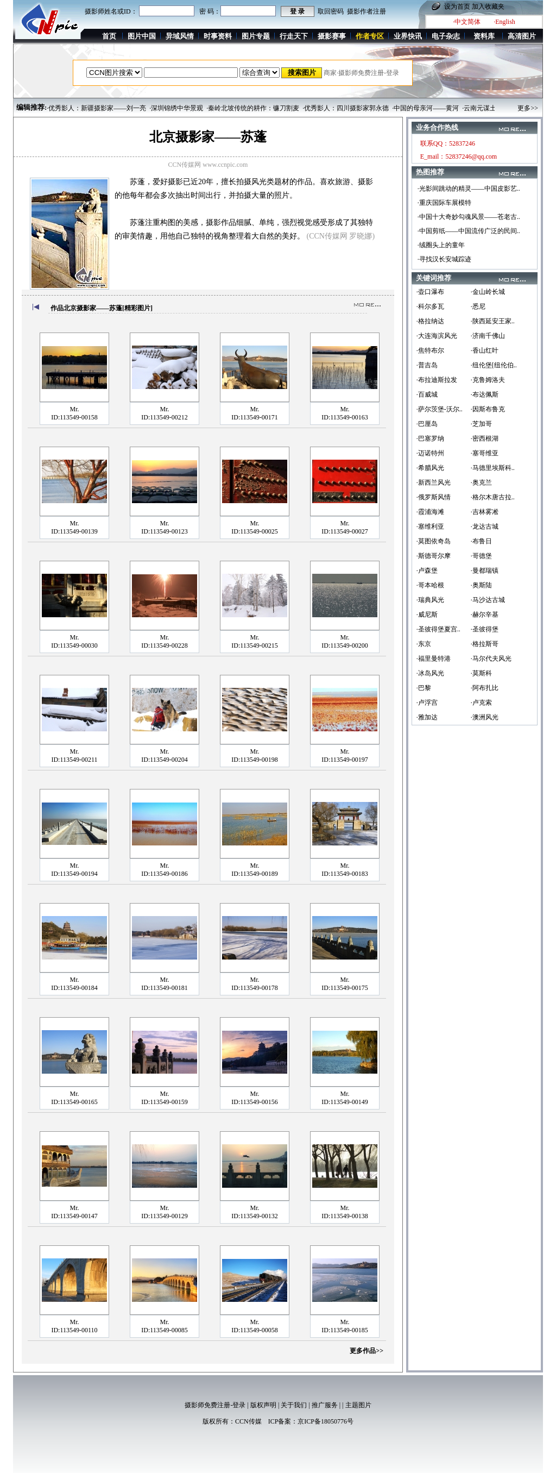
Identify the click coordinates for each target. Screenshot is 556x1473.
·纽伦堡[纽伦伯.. (494, 365)
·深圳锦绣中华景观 (176, 108)
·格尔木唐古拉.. (493, 497)
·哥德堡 (481, 556)
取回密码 (331, 11)
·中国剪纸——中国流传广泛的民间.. (469, 231)
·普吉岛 (427, 365)
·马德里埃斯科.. (493, 468)
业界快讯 (408, 36)
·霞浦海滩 (430, 512)
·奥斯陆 (481, 585)
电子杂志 (446, 36)
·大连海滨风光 (436, 336)
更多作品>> (366, 1351)
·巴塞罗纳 (430, 438)
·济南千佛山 (488, 336)
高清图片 (522, 36)
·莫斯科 (481, 673)
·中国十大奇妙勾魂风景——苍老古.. (469, 217)
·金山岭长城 (488, 292)
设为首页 (457, 6)
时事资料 (218, 36)
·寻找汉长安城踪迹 (444, 259)
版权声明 (263, 1405)
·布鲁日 (481, 541)
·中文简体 (467, 22)
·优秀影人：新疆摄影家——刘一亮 (96, 108)
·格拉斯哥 (484, 644)
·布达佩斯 (484, 394)
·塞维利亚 (430, 526)
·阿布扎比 (484, 688)
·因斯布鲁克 (488, 409)
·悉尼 (478, 306)
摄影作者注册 (366, 11)
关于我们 (294, 1405)
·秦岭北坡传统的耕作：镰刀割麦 (252, 108)
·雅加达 (427, 717)
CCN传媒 (248, 1421)
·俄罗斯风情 (433, 497)
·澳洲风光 (484, 717)
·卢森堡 (427, 570)
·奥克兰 (481, 482)
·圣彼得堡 (484, 629)
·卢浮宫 (427, 702)
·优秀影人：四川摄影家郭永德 (345, 108)
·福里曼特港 (433, 658)
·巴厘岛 (427, 424)
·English (504, 22)
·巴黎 (423, 688)
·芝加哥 (481, 424)
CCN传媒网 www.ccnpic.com (208, 164)
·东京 (423, 644)
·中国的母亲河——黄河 (425, 108)
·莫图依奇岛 (433, 541)
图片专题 (256, 36)
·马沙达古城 (488, 600)
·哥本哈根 (430, 585)
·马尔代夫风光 (491, 658)
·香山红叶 (484, 350)
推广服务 (325, 1405)
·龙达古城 (484, 526)
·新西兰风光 (433, 482)
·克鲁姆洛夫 (488, 380)
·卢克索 (481, 702)
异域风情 (180, 36)
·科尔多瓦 (430, 306)
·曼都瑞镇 (484, 570)
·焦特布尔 (430, 350)
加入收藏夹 (488, 6)
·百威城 (427, 394)
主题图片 (358, 1405)
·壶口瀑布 (430, 292)
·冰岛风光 (430, 673)
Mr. (74, 409)
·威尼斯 (427, 614)
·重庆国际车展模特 (444, 202)
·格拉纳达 (430, 321)
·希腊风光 (430, 468)
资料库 (484, 36)
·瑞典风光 (430, 600)
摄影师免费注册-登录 (215, 1405)
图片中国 (142, 36)
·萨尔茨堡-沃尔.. (439, 409)
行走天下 (294, 36)
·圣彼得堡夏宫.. (438, 629)
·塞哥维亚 (484, 453)
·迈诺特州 (430, 453)
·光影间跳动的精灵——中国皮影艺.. (469, 188)
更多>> (527, 108)
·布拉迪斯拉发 (436, 380)
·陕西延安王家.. (493, 321)
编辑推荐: (31, 107)
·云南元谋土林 (482, 108)
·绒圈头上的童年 (441, 245)
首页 (109, 36)
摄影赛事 (332, 36)
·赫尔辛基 (484, 614)
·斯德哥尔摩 (433, 556)
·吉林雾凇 (484, 512)
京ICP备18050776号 (325, 1421)
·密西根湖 (484, 438)
